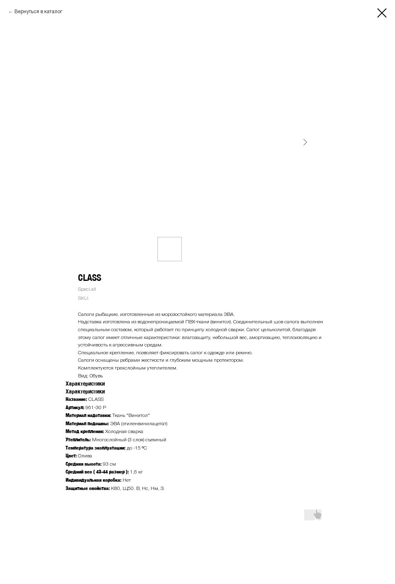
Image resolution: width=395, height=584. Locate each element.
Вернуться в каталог (38, 11)
